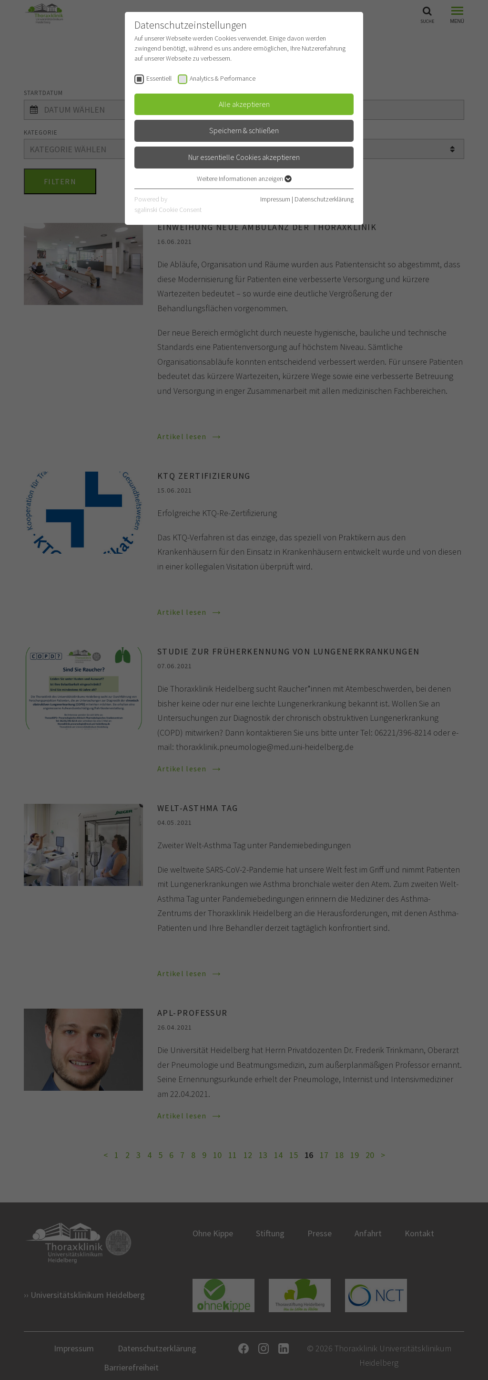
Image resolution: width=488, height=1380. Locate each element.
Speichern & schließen (244, 130)
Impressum (275, 199)
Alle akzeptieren (244, 104)
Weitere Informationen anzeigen (244, 178)
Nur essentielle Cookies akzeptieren (244, 157)
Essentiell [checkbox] (159, 78)
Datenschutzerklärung (324, 199)
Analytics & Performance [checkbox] (222, 78)
